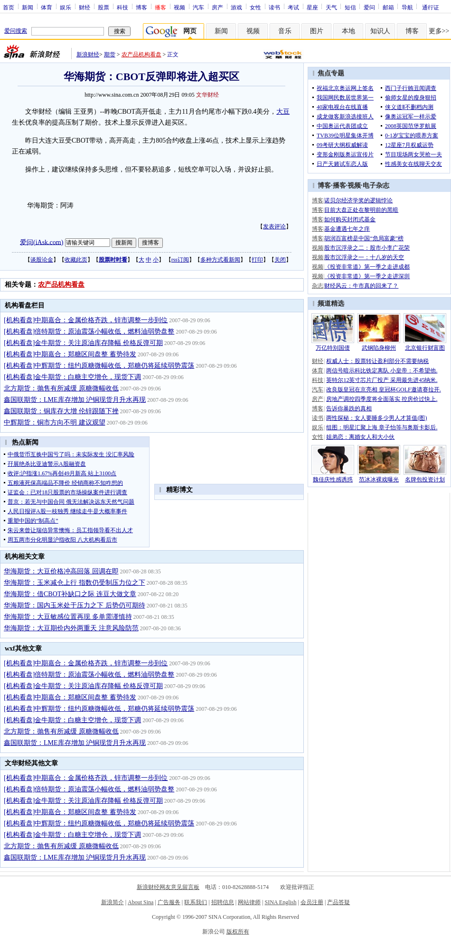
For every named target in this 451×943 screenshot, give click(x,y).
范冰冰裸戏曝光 (379, 479)
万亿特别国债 (333, 348)
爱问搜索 (15, 30)
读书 (274, 7)
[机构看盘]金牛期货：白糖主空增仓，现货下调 (72, 377)
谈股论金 (41, 259)
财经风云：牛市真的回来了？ (361, 285)
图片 (316, 31)
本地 (348, 31)
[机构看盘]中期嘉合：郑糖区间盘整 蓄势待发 (70, 354)
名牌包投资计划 (425, 479)
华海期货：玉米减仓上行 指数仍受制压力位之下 (74, 582)
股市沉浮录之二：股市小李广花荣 (367, 248)
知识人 (380, 31)
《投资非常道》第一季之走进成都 (367, 266)
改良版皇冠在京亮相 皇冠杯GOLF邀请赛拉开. (383, 389)
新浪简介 (112, 902)
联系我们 (195, 902)
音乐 (284, 31)
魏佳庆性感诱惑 (333, 479)
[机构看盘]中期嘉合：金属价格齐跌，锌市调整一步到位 (86, 320)
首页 (8, 7)
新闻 (27, 7)
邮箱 (388, 7)
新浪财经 (87, 54)
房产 (217, 7)
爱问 (369, 7)
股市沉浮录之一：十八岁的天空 (364, 257)
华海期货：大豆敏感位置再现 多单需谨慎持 (68, 616)
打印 (257, 259)
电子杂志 (376, 185)
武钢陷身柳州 (379, 348)
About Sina (140, 902)
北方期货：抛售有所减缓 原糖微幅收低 (61, 388)
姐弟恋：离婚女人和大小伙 (360, 437)
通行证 (430, 7)
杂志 (317, 285)
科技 (122, 7)
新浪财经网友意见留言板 (168, 887)
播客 (339, 185)
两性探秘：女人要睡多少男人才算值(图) (376, 418)
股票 (103, 7)
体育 (46, 7)
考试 (293, 7)
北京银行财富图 (425, 348)
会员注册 (312, 902)
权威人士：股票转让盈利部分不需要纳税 (377, 361)
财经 (84, 7)
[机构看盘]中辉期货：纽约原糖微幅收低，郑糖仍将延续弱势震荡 (99, 365)
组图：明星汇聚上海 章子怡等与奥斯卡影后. (381, 427)
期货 (109, 54)
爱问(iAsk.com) (41, 241)
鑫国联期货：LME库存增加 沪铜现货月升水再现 (75, 399)
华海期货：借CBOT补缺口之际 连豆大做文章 (70, 594)
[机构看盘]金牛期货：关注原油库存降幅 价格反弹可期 (83, 342)
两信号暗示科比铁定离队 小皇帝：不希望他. (381, 370)
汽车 (198, 7)
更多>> (439, 31)
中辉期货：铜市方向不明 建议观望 (54, 422)
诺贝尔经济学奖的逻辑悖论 (358, 200)
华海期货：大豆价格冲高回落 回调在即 (61, 571)
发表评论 (274, 226)
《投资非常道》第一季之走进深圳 (367, 276)
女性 (255, 7)
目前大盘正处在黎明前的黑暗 (361, 210)
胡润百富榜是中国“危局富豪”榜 (364, 238)
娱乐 (65, 7)
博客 (141, 7)
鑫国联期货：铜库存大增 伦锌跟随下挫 (61, 411)
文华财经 (207, 94)
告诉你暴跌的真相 (349, 408)
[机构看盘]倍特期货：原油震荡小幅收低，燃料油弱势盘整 (89, 331)
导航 (407, 7)
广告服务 (169, 902)
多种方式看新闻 (220, 259)
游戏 (236, 7)
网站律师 (249, 902)
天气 (331, 7)
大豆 (283, 111)
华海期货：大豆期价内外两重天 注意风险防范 (71, 628)
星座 (312, 7)
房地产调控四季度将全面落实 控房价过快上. (381, 399)
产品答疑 (338, 902)
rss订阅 (180, 259)
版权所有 (237, 931)
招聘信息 (222, 902)
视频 (179, 7)
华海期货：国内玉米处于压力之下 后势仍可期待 (74, 605)
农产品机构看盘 (141, 54)
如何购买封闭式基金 (350, 219)
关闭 (280, 259)
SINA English (280, 902)
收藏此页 (76, 259)
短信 (350, 7)
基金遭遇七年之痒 (347, 229)
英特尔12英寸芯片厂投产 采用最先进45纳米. (381, 380)
